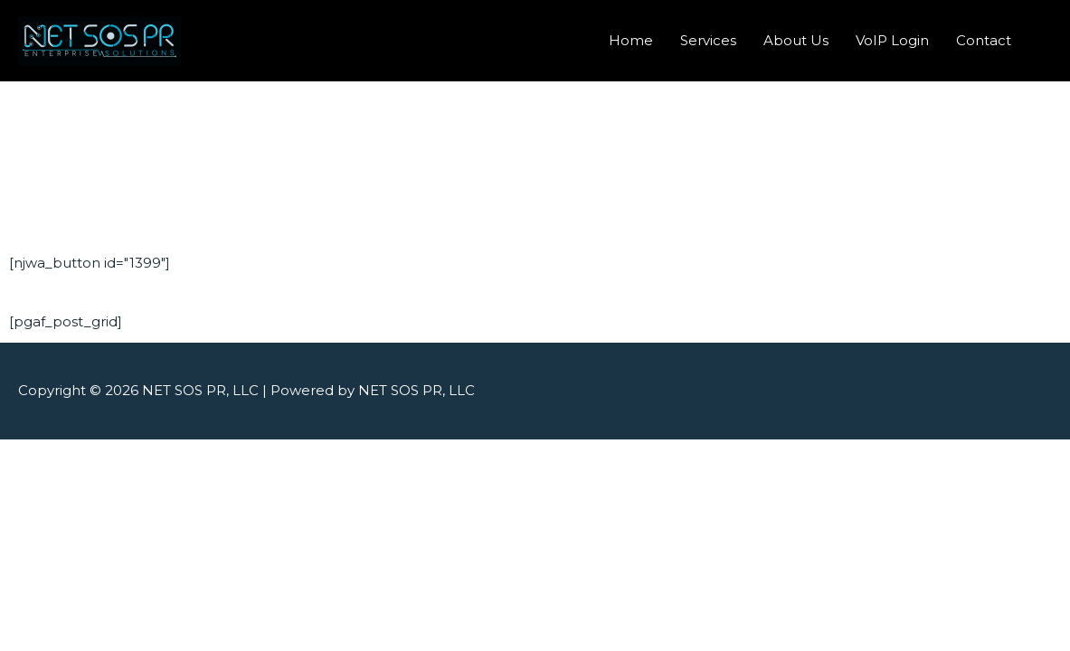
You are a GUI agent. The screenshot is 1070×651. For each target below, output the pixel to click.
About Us (796, 40)
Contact (983, 40)
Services (708, 40)
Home (631, 40)
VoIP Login (892, 40)
